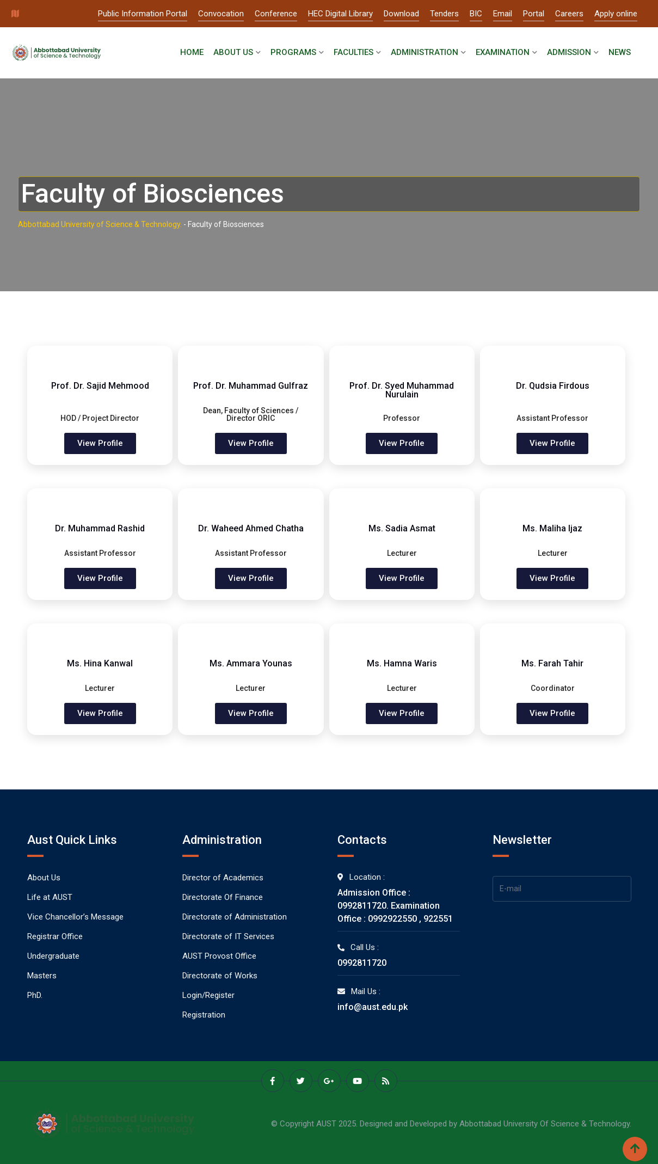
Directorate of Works (219, 976)
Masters (42, 976)
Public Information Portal (142, 14)
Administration (424, 52)
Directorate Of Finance (222, 897)
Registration (203, 1015)
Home (192, 52)
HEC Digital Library (340, 14)
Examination (503, 52)
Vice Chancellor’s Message (75, 917)
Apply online (615, 14)
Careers (569, 14)
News (619, 52)
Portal (533, 14)
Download (401, 14)
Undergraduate (53, 956)
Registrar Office (55, 936)
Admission (569, 52)
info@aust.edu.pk (372, 1007)
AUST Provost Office (219, 956)
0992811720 (361, 963)
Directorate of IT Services (228, 936)
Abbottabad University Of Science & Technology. (545, 1124)
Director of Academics (222, 878)
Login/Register (208, 995)
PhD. (34, 995)
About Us (233, 52)
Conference (276, 14)
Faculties (353, 52)
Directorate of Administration (234, 917)
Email (502, 14)
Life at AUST (49, 897)
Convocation (221, 14)
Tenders (444, 14)
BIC (476, 14)
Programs (293, 52)
